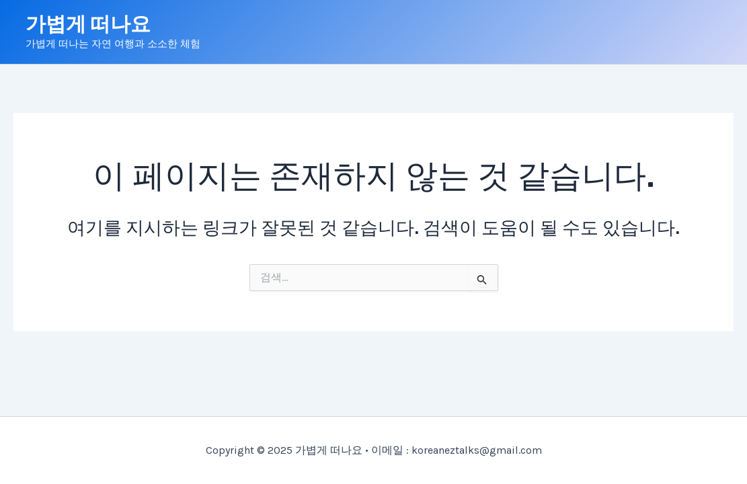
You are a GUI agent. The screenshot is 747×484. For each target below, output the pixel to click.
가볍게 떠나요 (88, 24)
